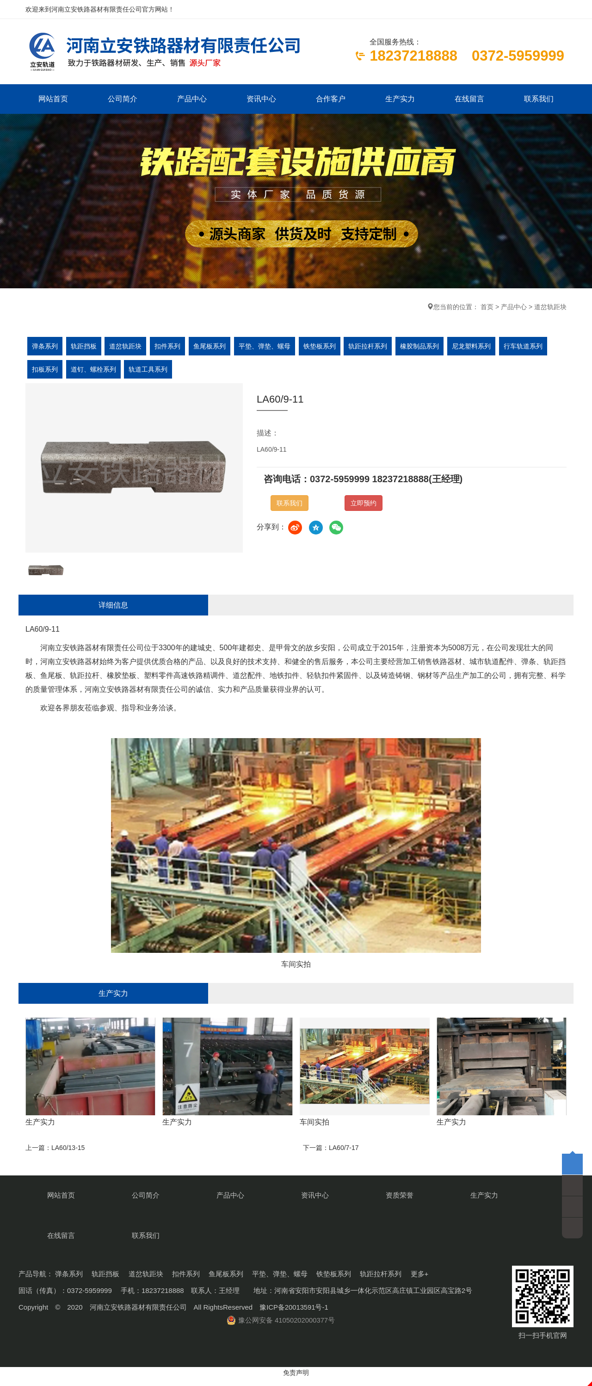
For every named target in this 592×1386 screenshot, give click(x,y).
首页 (487, 308)
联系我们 (539, 100)
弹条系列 (45, 348)
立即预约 (363, 505)
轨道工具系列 (150, 371)
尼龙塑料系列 (481, 348)
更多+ (420, 1282)
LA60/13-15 (68, 1190)
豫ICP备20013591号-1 (294, 1315)
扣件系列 (171, 348)
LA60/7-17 (344, 1190)
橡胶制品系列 (428, 348)
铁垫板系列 (326, 348)
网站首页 (53, 100)
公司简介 (122, 100)
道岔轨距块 (550, 308)
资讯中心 (261, 100)
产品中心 (192, 100)
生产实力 (400, 100)
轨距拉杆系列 (375, 348)
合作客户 (330, 100)
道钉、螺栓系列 (94, 371)
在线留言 (469, 100)
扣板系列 (45, 371)
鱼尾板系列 (214, 348)
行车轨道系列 (533, 348)
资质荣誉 (331, 1241)
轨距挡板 (85, 348)
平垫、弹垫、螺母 (270, 348)
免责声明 (296, 1380)
